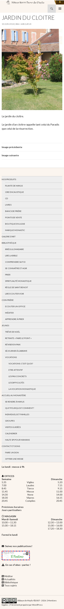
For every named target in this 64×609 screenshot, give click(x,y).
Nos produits (9, 179)
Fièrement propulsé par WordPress (26, 605)
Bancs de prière (13, 211)
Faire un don (12, 452)
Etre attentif (16, 370)
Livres (8, 204)
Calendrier (11, 433)
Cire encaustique (14, 192)
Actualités (9, 579)
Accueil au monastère (14, 395)
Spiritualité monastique (18, 281)
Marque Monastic (15, 230)
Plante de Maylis (14, 185)
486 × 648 (19, 24)
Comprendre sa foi (15, 262)
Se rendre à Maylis (14, 401)
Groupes (10, 420)
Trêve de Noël (12, 332)
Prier (7, 274)
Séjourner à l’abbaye (16, 351)
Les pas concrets (17, 376)
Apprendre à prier (14, 319)
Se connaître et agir (16, 268)
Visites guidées (13, 427)
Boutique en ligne (15, 224)
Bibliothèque (9, 243)
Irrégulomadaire (14, 249)
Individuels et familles (17, 414)
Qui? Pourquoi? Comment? (19, 408)
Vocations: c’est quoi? (21, 363)
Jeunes (5, 325)
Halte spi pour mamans (17, 440)
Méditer (9, 312)
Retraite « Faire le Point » (18, 338)
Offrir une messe (14, 459)
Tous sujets (10, 585)
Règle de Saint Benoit (16, 287)
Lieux (28, 24)
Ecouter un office (15, 306)
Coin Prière (8, 300)
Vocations (11, 357)
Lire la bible (11, 255)
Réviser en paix (12, 344)
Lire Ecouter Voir (14, 293)
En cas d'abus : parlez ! (18, 564)
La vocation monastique (22, 389)
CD (6, 198)
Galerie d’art (9, 236)
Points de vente (13, 217)
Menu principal (60, 8)
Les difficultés (16, 382)
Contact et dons (11, 446)
